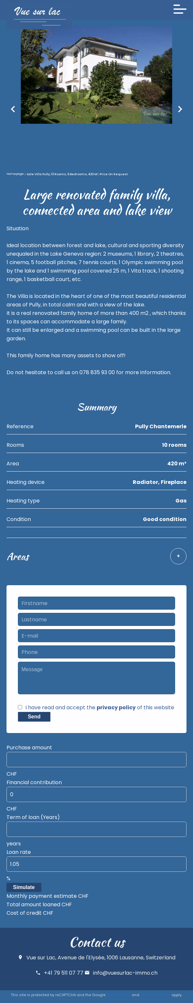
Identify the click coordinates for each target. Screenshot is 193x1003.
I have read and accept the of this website (99, 707)
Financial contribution (34, 782)
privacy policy (116, 707)
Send (34, 716)
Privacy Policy (118, 994)
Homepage (15, 174)
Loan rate (19, 852)
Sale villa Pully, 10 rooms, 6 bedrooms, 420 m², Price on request (77, 174)
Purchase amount (29, 747)
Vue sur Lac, (41, 957)
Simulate (24, 887)
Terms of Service (155, 994)
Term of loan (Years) (33, 817)
